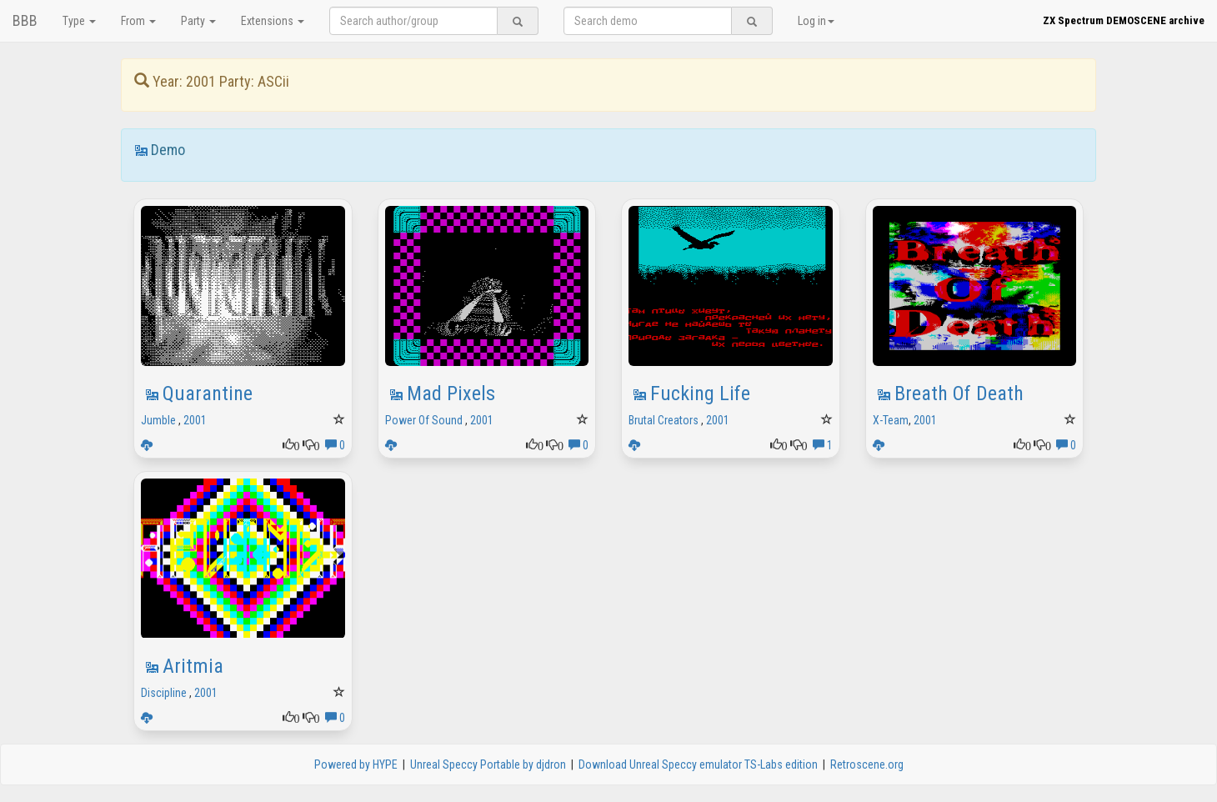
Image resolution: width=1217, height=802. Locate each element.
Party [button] (198, 21)
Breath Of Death (959, 393)
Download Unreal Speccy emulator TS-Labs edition (698, 764)
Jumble (158, 420)
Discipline (164, 692)
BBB (25, 20)
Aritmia (193, 666)
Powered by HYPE (356, 764)
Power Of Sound (424, 420)
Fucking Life (700, 393)
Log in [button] (816, 21)
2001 (195, 420)
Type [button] (79, 21)
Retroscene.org (867, 764)
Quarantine (208, 393)
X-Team (891, 420)
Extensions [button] (272, 21)
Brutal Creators (664, 420)
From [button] (138, 21)
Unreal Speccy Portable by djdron (488, 764)
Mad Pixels (451, 393)
